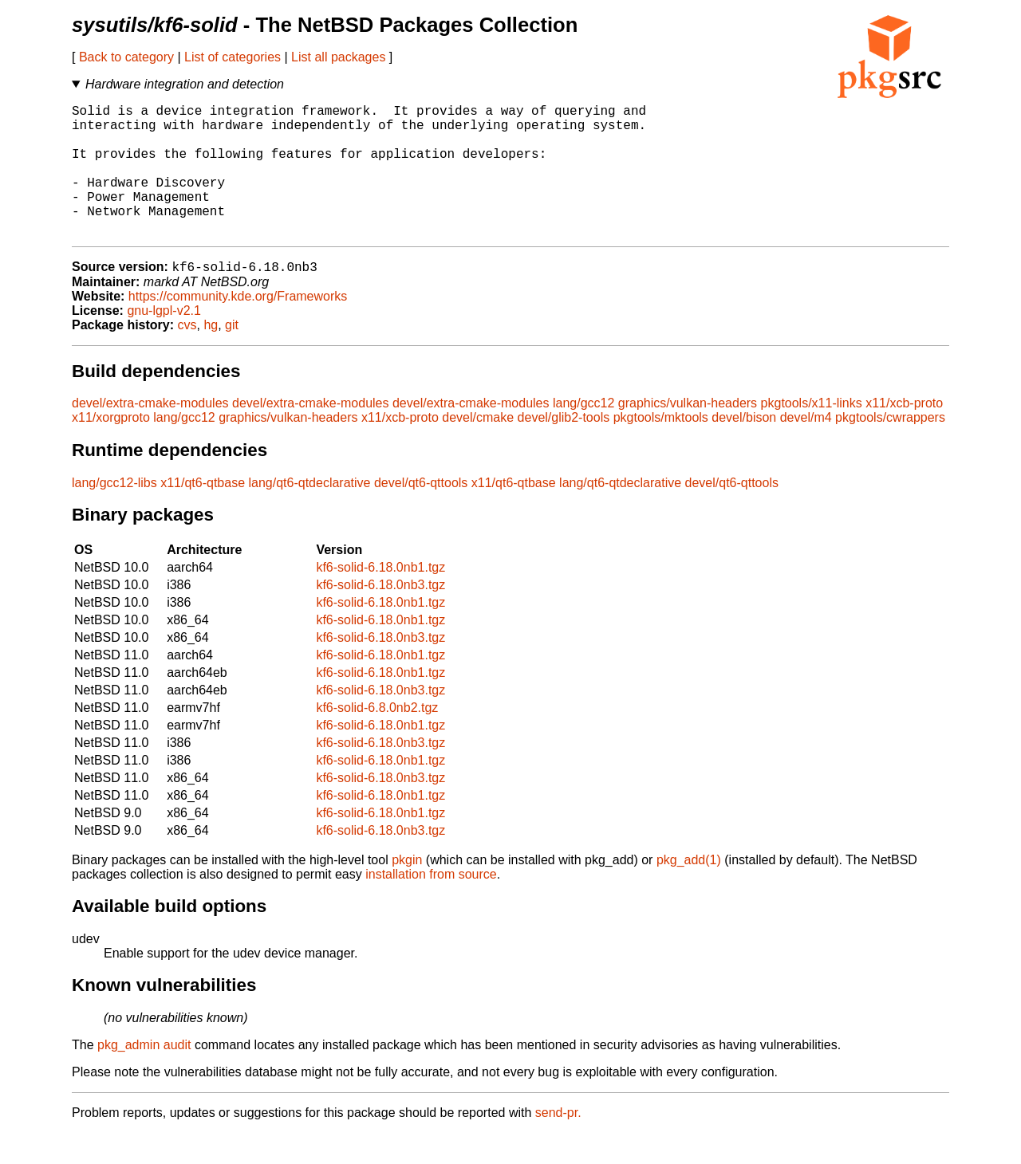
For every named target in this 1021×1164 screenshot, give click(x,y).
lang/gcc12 (583, 434)
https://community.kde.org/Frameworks (237, 327)
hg (210, 356)
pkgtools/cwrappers (890, 448)
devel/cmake (478, 448)
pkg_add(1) (688, 891)
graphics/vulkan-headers (687, 434)
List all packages (338, 57)
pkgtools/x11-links (811, 434)
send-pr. (558, 1143)
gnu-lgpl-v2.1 (164, 341)
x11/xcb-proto (904, 434)
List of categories (232, 57)
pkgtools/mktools (660, 448)
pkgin (407, 891)
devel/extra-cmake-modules (150, 434)
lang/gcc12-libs (114, 514)
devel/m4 (806, 448)
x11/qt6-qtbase (202, 514)
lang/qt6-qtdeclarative (310, 514)
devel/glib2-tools (564, 448)
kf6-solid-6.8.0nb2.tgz (377, 738)
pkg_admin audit (144, 1076)
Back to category (126, 57)
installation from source (431, 905)
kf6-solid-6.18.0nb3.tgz (380, 616)
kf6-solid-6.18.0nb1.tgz (380, 598)
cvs (187, 356)
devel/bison (744, 448)
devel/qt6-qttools (420, 514)
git (231, 356)
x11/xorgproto (111, 448)
